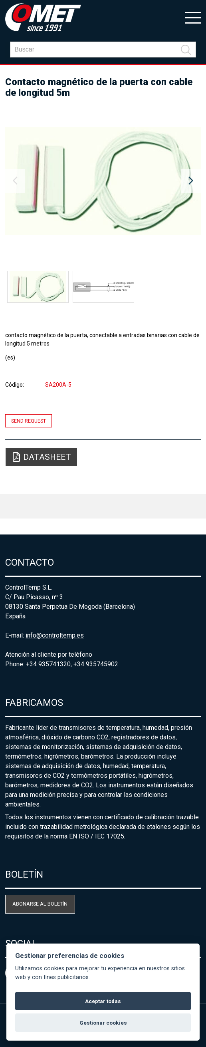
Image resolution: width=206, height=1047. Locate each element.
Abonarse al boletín (39, 904)
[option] (103, 181)
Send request (28, 421)
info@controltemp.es (55, 635)
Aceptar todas (103, 1001)
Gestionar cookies (103, 1022)
